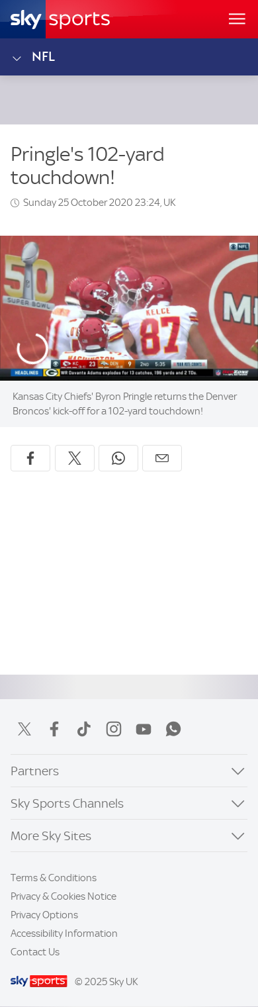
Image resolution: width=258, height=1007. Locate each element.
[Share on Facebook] (30, 458)
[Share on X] (75, 458)
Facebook (54, 729)
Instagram (114, 729)
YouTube (143, 729)
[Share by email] (162, 458)
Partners (35, 771)
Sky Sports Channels (67, 803)
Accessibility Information (64, 933)
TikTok (84, 729)
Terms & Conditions (54, 878)
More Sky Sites (51, 835)
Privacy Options (44, 915)
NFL (33, 57)
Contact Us (35, 952)
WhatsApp (173, 729)
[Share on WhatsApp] (118, 458)
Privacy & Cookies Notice (63, 896)
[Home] (60, 19)
